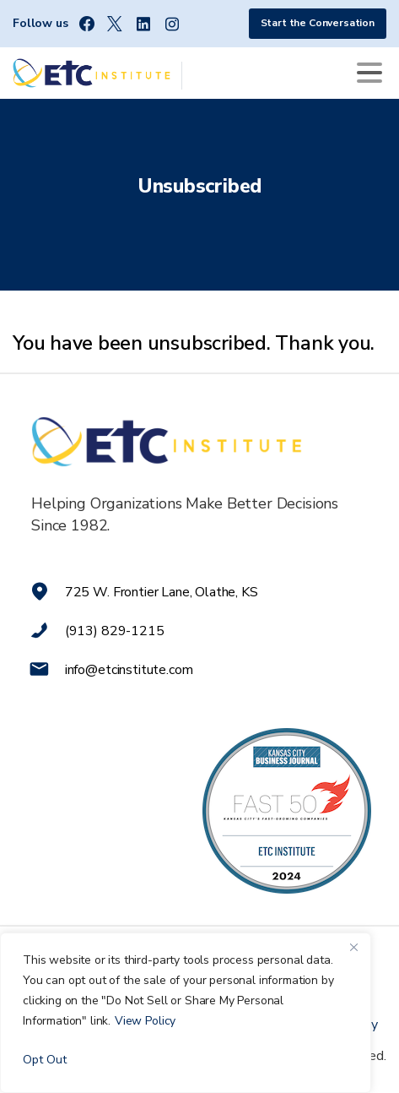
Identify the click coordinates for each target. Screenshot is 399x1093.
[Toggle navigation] (369, 72)
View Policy (145, 1021)
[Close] (353, 947)
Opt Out (45, 1060)
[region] (185, 1013)
